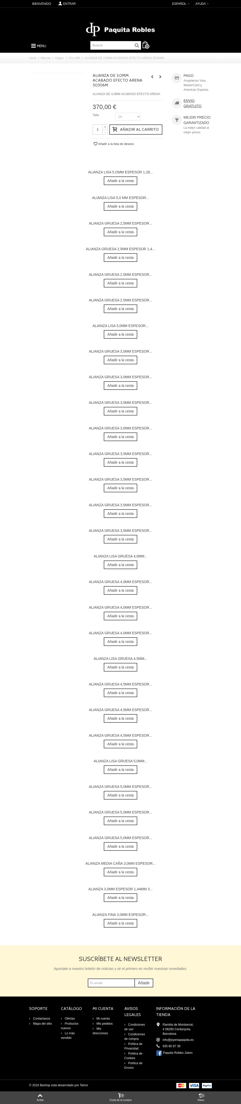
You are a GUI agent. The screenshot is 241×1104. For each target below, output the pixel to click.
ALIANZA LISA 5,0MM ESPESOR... (121, 326)
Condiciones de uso (134, 1027)
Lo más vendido (68, 1035)
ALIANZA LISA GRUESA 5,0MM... (120, 761)
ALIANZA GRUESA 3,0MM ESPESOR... (120, 351)
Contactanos (41, 1018)
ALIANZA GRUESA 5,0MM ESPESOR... (120, 787)
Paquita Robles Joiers (178, 1053)
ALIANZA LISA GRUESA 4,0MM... (120, 556)
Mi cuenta (103, 1018)
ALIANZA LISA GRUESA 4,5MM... (120, 659)
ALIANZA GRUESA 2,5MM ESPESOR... (120, 223)
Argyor (60, 58)
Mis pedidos (104, 1023)
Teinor (84, 1085)
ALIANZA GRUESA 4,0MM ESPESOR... (120, 582)
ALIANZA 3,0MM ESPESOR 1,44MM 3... (120, 889)
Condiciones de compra (134, 1037)
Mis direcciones (100, 1031)
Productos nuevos (69, 1026)
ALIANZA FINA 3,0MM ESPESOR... (120, 915)
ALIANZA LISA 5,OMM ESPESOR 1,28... (120, 172)
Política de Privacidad (133, 1046)
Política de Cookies (133, 1056)
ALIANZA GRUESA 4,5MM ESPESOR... (120, 684)
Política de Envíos (133, 1065)
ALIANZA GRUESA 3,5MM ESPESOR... (120, 454)
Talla (96, 115)
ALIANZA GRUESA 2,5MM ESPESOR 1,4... (120, 249)
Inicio (32, 58)
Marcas (45, 58)
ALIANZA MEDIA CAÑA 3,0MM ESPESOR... (120, 863)
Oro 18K (74, 58)
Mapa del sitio (42, 1023)
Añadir (144, 983)
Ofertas (69, 1018)
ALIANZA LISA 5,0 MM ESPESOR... (120, 198)
